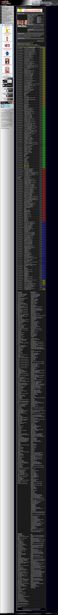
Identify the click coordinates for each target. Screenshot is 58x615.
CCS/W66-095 (20, 265)
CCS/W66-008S (20, 72)
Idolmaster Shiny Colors (22, 377)
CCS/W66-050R (20, 160)
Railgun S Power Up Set (35, 581)
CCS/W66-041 (20, 142)
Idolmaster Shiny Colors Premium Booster (38, 559)
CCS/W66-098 (20, 270)
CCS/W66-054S (20, 174)
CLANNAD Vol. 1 (21, 541)
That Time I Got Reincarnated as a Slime (37, 511)
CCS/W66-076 (20, 225)
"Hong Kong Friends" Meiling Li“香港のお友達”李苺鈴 (28, 207)
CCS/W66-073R (20, 217)
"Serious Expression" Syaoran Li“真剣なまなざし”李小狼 (29, 108)
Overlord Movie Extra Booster (36, 578)
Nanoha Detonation (34, 438)
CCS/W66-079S (20, 234)
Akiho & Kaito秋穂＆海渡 (26, 154)
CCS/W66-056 (20, 179)
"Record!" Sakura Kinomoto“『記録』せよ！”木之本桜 (28, 115)
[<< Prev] (18, 12)
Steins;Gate (20, 459)
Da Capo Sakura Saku (21, 548)
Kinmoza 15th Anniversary (22, 390)
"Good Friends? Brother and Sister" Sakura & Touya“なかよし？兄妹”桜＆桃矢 (31, 84)
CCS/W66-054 (20, 172)
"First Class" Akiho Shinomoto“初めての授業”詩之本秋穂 (28, 243)
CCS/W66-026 (20, 108)
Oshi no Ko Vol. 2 (34, 446)
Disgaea (32, 336)
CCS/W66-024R (20, 103)
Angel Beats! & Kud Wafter (22, 294)
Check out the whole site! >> (7, 76)
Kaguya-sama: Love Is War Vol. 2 (36, 388)
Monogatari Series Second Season (37, 435)
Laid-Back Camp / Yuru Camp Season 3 (37, 402)
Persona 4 (19, 431)
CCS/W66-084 (20, 244)
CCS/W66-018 (20, 89)
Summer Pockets (21, 460)
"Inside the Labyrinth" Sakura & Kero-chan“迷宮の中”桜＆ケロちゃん (30, 280)
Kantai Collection (21, 387)
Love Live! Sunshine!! (21, 405)
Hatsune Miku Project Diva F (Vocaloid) (37, 363)
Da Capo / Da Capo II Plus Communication (35, 327)
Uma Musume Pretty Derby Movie (36, 524)
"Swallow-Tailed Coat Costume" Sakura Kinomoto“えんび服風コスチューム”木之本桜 (31, 172)
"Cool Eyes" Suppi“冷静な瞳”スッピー (27, 250)
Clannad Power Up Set (35, 546)
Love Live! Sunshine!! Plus (22, 404)
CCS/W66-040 (20, 141)
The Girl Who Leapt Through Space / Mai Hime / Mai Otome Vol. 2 (23, 604)
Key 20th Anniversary (34, 394)
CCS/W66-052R (20, 167)
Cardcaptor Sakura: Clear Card (23, 321)
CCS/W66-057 (20, 181)
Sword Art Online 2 (21, 461)
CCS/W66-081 (20, 239)
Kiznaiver (19, 391)
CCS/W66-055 (20, 176)
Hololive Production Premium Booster (37, 552)
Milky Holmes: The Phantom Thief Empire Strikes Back (23, 584)
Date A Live (20, 333)
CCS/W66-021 (20, 94)
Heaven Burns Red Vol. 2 (35, 365)
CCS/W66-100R (20, 278)
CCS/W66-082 (20, 241)
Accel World (20, 293)
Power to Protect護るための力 (26, 162)
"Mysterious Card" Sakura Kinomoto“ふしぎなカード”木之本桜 (29, 62)
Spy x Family (20, 457)
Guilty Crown (20, 352)
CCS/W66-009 (20, 74)
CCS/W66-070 (20, 208)
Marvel (19, 414)
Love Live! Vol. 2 (33, 422)
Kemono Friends (20, 388)
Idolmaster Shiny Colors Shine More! (37, 377)
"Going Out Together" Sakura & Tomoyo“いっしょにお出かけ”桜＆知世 (30, 285)
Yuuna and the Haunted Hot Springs (37, 530)
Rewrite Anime (33, 477)
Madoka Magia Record (21, 411)
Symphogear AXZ (34, 504)
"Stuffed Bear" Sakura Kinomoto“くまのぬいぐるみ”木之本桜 (28, 139)
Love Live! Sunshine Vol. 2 (35, 420)
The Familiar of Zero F (21, 470)
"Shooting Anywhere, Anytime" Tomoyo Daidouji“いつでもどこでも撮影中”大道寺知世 (31, 198)
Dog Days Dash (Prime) (22, 553)
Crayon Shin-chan (21, 325)
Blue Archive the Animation (35, 313)
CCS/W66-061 (20, 193)
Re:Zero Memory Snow (35, 470)
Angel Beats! (20, 534)
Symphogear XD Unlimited (35, 507)
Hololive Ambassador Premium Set (37, 551)
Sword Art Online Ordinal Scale (36, 501)
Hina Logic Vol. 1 (21, 567)
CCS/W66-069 (20, 207)
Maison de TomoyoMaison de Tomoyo (27, 210)
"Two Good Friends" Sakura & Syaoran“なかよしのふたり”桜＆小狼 (29, 284)
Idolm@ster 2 (20, 369)
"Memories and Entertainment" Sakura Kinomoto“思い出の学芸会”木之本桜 (31, 200)
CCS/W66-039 (20, 139)
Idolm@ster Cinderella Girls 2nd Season (37, 370)
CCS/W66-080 (20, 236)
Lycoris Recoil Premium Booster (36, 573)
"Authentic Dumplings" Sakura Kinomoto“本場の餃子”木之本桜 (30, 181)
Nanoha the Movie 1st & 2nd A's (36, 441)
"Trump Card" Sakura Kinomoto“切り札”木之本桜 (28, 59)
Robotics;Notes (20, 450)
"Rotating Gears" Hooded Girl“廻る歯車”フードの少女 (28, 239)
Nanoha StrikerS (20, 423)
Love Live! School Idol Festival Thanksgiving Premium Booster (35, 570)
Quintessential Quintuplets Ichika (23, 438)
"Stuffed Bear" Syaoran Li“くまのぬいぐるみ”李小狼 (28, 152)
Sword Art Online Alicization (22, 462)
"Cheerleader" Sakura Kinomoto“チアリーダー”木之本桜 (28, 55)
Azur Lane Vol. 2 (33, 305)
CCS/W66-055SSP (19, 178)
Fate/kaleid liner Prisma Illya (22, 559)
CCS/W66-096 (20, 266)
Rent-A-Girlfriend (21, 447)
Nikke (19, 424)
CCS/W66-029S (20, 120)
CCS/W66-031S (20, 125)
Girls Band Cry (20, 349)
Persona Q (20, 590)
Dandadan (19, 331)
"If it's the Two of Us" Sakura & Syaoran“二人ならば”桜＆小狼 (30, 122)
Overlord (19, 428)
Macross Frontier (21, 409)
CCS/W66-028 (20, 115)
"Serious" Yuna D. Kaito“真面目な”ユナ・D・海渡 (28, 141)
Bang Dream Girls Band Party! (36, 308)
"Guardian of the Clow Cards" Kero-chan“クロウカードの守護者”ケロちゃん (30, 52)
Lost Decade (20, 398)
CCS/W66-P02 (20, 289)
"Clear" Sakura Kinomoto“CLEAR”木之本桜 (27, 176)
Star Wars (19, 458)
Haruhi (32, 360)
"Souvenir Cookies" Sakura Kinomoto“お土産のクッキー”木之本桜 (29, 222)
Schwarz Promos (34, 585)
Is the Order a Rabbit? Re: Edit (36, 381)
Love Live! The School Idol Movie (23, 579)
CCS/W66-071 (20, 210)
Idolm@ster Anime (21, 370)
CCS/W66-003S (20, 57)
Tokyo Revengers (21, 474)
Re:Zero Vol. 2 (33, 471)
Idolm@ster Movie (34, 374)
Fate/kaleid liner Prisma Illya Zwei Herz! (37, 345)
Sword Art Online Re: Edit (35, 502)
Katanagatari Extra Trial (35, 562)
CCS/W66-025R (20, 106)
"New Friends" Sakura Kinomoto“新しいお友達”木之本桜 (28, 256)
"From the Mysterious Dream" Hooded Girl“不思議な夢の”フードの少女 (30, 265)
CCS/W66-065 (20, 200)
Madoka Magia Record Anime (23, 410)
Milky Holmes (20, 418)
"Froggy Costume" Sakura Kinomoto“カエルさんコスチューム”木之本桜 (29, 232)
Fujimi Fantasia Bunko (21, 345)
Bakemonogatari (20, 302)
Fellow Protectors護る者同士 (26, 105)
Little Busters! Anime (21, 395)
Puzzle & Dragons (21, 437)
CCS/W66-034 (20, 130)
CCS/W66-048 (20, 155)
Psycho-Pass (20, 591)
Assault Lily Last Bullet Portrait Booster (37, 535)
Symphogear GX (34, 506)
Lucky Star (33, 423)
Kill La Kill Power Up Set (35, 563)
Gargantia (32, 355)
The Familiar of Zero (21, 471)
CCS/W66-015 (20, 84)
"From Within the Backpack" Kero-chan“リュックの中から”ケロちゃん (29, 81)
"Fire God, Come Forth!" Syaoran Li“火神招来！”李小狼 (29, 119)
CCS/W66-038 (20, 137)
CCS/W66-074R (20, 220)
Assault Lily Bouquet (21, 299)
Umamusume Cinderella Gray (36, 525)
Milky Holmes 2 (20, 416)
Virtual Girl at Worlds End (22, 605)
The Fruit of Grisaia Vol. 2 (35, 518)
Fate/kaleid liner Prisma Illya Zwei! (23, 562)
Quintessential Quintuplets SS (36, 463)
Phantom (19, 432)
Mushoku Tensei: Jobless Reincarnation (21, 420)
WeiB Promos (33, 587)
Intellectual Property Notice (37, 613)
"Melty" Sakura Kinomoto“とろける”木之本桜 (27, 253)
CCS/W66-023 (20, 98)
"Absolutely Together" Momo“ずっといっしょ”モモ (28, 244)
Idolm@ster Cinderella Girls (22, 371)
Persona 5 (32, 451)
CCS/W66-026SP (20, 110)
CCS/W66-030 (20, 122)
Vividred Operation (21, 478)
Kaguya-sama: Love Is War (22, 384)
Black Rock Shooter (21, 539)
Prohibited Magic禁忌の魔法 (26, 273)
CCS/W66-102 (20, 282)
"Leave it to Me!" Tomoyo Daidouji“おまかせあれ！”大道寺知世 (29, 190)
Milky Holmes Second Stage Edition (37, 433)
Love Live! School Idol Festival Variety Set (38, 571)
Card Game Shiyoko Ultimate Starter (37, 545)
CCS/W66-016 (20, 86)
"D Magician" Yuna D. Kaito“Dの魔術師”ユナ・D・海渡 (28, 137)
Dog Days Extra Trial (34, 549)
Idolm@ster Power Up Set (35, 555)
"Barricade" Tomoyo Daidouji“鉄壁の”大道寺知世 (28, 202)
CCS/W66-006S (20, 67)
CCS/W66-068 (20, 205)
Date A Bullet (20, 550)
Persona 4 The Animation (22, 430)
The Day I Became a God (22, 469)
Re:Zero (19, 446)
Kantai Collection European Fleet (36, 391)
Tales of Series (20, 466)
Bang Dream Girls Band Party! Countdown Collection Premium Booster (37, 540)
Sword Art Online (21, 464)
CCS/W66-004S (20, 60)
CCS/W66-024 (20, 101)
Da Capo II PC (20, 546)
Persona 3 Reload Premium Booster (37, 579)
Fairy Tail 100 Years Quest (35, 339)
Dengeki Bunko (20, 335)
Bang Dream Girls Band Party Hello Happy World (22, 306)
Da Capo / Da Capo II (34, 325)
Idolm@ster (20, 372)
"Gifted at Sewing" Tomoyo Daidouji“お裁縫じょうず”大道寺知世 (29, 205)
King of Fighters (33, 396)
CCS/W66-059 (20, 188)
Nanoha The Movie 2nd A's (35, 440)
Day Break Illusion (21, 334)
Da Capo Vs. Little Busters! (22, 549)
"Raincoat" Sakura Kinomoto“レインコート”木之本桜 (28, 282)
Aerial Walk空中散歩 (26, 159)
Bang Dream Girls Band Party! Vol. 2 (37, 309)
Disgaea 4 (19, 551)
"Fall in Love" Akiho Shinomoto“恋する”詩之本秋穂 (28, 236)
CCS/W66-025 (20, 105)
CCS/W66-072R (20, 213)
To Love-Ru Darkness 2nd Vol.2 (36, 521)
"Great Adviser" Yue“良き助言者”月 (27, 231)
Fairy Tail (19, 337)
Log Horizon (20, 397)
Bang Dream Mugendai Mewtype (23, 314)
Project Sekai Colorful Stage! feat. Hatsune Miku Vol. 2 (36, 457)
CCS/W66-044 (20, 148)
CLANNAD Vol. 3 (21, 543)
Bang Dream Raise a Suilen (22, 316)
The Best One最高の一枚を (26, 219)
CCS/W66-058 (20, 184)
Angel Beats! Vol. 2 (21, 535)
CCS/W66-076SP (20, 227)
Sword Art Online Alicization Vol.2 (36, 497)
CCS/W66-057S (20, 183)
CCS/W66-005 (20, 62)
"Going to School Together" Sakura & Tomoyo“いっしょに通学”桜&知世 (30, 127)
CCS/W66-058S (20, 186)
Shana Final (20, 594)
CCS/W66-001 (20, 48)
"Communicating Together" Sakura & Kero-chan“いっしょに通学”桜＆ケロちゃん (31, 65)
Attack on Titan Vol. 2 (34, 302)
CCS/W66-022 (20, 96)
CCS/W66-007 (20, 69)
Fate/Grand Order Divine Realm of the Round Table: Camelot (37, 344)
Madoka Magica (20, 412)
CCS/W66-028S (20, 117)
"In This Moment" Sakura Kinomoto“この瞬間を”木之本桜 (29, 289)
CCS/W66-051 (20, 162)
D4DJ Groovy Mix (21, 326)
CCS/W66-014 (20, 82)
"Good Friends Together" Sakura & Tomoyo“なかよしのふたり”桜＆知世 (30, 188)
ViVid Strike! (20, 477)
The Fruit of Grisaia (21, 472)
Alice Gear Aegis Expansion (35, 294)
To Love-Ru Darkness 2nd (22, 473)
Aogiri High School (21, 296)
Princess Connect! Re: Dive (22, 433)
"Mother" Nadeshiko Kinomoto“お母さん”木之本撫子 (28, 88)
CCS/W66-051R (20, 164)
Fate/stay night (33, 346)
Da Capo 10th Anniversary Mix (23, 328)
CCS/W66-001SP (20, 50)
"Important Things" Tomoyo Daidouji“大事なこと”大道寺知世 (29, 179)
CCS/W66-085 (20, 246)
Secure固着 (25, 95)
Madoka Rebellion (34, 428)
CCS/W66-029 (20, 118)
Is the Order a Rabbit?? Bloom (36, 382)
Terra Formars (20, 467)
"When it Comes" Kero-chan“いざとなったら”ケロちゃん (28, 79)
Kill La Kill (19, 389)
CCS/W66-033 (20, 129)
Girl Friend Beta (20, 348)
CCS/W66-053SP (20, 171)
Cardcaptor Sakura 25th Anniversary (37, 317)
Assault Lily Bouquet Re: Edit (23, 298)
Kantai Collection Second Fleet (36, 392)
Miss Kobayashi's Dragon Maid (23, 419)
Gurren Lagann (20, 353)
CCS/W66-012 (20, 79)
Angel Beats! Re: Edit (21, 295)
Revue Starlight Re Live (35, 476)
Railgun (19, 444)
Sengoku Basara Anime (22, 593)
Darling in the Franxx (21, 332)
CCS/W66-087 (20, 249)
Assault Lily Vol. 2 (34, 300)
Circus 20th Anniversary (35, 321)
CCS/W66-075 (20, 222)
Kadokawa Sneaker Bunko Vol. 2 (36, 386)
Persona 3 (19, 429)
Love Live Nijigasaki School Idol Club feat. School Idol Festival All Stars (22, 402)
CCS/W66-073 (20, 215)
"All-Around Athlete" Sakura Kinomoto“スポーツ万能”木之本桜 (29, 129)
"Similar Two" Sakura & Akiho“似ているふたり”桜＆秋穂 (28, 241)
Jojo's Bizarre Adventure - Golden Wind (37, 384)
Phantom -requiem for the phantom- (37, 452)
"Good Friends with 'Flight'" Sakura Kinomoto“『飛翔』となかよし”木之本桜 (30, 131)
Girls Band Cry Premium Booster (36, 550)
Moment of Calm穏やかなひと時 (26, 167)
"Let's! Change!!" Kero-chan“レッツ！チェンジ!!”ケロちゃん (28, 77)
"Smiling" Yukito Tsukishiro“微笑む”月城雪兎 (28, 255)
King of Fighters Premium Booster (36, 564)
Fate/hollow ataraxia (21, 557)
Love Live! (19, 407)
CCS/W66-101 (20, 280)
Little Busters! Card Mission (22, 574)
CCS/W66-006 (20, 65)
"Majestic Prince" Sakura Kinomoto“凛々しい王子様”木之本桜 (29, 193)
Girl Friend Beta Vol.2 (34, 357)
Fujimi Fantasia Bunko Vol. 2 (22, 346)
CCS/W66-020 (20, 93)
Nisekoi (19, 425)
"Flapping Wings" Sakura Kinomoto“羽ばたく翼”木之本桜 (29, 112)
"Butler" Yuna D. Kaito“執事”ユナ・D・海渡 (27, 150)
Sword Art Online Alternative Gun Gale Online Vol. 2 (23, 597)
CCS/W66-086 (20, 248)
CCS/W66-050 (20, 159)
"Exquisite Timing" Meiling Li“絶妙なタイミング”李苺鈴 (28, 195)
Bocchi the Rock (20, 318)
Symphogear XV (33, 509)
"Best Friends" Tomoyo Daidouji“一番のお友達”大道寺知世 (28, 169)
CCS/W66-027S (20, 113)
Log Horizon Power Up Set (35, 565)
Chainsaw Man (20, 323)
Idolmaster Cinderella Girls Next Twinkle (37, 375)
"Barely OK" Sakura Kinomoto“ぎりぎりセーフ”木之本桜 (28, 76)
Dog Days (19, 555)
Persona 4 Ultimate (21, 589)
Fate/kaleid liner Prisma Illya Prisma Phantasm (22, 561)
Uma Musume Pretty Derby (22, 476)
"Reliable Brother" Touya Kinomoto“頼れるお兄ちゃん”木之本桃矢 (29, 89)
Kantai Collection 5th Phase (35, 390)
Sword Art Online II (21, 598)
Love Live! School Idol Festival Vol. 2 (37, 415)
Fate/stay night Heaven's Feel (36, 351)
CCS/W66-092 (20, 258)
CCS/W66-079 (20, 232)
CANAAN (19, 540)
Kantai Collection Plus (21, 386)
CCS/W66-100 (20, 277)
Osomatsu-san (20, 427)
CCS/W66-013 (20, 81)
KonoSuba (19, 392)
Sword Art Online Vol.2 (34, 503)
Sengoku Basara (20, 455)
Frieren (19, 344)
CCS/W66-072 (20, 212)
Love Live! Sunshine (34, 418)
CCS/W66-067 (20, 203)
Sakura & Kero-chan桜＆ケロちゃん (27, 69)
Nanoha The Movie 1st (21, 585)
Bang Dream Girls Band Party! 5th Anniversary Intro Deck (36, 538)
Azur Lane (19, 301)
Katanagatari (20, 573)
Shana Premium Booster (35, 586)
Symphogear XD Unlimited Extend (36, 508)
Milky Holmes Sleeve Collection (36, 575)
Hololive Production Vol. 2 (35, 366)
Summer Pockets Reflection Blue (36, 494)
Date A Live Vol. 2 (34, 333)
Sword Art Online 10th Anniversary (36, 495)
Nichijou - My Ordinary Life (22, 586)
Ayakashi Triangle (21, 300)
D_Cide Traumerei (21, 327)
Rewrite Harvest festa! (34, 479)
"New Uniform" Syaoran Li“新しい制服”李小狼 (28, 136)
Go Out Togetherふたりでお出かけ (26, 157)
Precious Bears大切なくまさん (26, 96)
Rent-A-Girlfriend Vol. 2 (35, 474)
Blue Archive (33, 312)
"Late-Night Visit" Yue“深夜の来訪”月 (27, 251)
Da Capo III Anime (21, 547)
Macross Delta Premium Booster (36, 574)
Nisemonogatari (33, 444)
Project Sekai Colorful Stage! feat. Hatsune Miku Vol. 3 (36, 459)
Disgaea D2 (20, 552)
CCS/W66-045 (20, 150)
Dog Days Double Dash (22, 554)
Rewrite (19, 449)
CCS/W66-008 (20, 70)
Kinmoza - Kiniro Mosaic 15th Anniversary (38, 397)
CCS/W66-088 (20, 251)
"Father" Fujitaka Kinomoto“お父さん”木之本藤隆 (28, 83)
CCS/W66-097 (20, 268)
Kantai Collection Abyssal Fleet (23, 572)
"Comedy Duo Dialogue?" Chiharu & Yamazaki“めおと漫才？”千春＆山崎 (31, 143)
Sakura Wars (20, 453)
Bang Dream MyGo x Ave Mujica (36, 310)
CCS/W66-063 (20, 196)
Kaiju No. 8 (20, 385)
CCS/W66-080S (20, 237)
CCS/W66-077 (20, 229)
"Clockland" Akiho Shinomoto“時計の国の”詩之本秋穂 (28, 226)
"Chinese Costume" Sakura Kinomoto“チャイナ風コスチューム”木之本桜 (29, 48)
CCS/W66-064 (20, 198)
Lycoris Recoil (20, 408)
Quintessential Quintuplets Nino (23, 440)
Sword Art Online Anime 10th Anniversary (38, 499)
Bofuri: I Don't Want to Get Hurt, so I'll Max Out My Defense (23, 320)
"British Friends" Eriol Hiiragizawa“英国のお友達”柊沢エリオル (29, 246)
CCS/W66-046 (20, 152)
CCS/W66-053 (20, 169)
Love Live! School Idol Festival (23, 403)
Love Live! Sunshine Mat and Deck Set (37, 572)
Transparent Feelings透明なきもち (27, 212)
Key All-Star (33, 395)
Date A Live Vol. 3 (34, 334)
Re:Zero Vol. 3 (33, 472)
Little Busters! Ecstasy (34, 405)
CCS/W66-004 (20, 58)
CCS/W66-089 (20, 253)
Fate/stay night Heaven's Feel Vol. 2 (37, 347)
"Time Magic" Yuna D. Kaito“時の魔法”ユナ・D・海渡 (28, 148)
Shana (19, 456)
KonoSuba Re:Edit (34, 401)
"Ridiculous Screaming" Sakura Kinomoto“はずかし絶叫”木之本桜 (30, 132)
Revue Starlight (20, 448)
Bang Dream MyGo (21, 315)
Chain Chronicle (20, 322)
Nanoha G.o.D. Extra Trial (22, 422)
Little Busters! (20, 396)
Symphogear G (33, 505)
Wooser (19, 606)
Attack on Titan (33, 301)
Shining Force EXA (34, 490)
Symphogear (20, 465)
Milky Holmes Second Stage (22, 417)
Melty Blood (20, 415)
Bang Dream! (20, 317)
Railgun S (19, 443)
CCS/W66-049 (20, 157)
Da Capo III (20, 329)
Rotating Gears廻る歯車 (26, 268)
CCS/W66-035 (20, 132)
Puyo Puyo (20, 436)
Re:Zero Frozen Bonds (22, 592)
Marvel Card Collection (35, 430)
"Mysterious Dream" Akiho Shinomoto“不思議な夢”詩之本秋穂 (29, 248)
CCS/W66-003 (20, 55)
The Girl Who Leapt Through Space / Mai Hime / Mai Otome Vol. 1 (23, 601)
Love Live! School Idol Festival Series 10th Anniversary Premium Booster (37, 567)
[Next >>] (42, 12)
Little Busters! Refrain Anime (22, 575)
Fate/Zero (19, 341)
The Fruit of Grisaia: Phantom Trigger (37, 519)
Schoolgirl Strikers (21, 454)
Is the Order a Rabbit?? (22, 380)
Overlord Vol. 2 (33, 449)
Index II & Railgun (34, 378)
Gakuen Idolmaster (21, 347)
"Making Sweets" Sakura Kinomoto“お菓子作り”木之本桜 (29, 71)
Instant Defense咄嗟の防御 (26, 93)
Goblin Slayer (20, 350)
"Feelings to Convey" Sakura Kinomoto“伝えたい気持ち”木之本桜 (29, 124)
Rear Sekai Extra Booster (35, 582)
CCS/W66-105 (20, 287)
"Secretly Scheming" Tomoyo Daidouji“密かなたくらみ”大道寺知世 (29, 203)
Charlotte (32, 320)
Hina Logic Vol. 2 (21, 568)
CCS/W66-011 (20, 77)
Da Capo (19, 330)
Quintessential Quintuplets (35, 462)
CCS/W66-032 (20, 127)
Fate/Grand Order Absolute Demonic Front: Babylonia (22, 340)
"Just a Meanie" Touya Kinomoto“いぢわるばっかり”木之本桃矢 (29, 74)
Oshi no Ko (20, 426)
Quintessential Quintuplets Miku (23, 439)
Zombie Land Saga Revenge (22, 483)
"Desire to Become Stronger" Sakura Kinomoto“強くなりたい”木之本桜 (31, 197)
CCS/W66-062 (20, 195)
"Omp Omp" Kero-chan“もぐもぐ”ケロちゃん (27, 91)
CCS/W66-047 (20, 153)
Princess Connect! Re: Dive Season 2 (37, 454)
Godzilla (19, 351)
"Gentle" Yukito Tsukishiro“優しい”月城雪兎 (28, 261)
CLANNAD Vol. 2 (21, 542)
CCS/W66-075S (20, 224)
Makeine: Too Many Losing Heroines (37, 429)
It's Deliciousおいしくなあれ (26, 101)
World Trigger (20, 479)
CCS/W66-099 (20, 273)
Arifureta (19, 297)
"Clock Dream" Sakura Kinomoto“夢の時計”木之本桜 (29, 229)
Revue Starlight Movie (34, 475)
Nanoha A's (20, 421)
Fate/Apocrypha (20, 338)
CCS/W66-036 (20, 134)
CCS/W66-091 (20, 256)
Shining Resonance (21, 595)
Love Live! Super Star (21, 406)
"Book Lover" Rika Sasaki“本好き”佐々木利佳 (28, 147)
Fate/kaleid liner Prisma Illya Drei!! (23, 558)
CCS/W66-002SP (20, 53)
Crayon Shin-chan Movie (22, 324)
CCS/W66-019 (20, 91)
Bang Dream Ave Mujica (22, 303)
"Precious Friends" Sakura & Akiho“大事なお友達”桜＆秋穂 (29, 287)
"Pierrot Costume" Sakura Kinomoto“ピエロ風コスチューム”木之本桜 (29, 185)
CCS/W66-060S (20, 191)
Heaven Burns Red (21, 356)
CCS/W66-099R (20, 275)
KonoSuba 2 (33, 399)
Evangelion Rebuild (21, 336)
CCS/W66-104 (20, 285)
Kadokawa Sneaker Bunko (22, 383)
